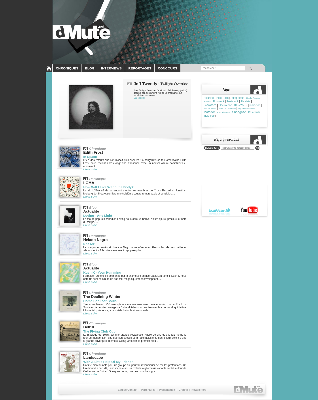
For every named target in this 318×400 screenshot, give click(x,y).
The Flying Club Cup (99, 331)
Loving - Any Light (97, 215)
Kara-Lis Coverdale (227, 109)
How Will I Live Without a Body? (108, 187)
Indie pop (209, 115)
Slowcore (210, 105)
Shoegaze (239, 112)
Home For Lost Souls (100, 301)
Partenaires (148, 389)
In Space (90, 157)
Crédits (183, 389)
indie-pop (255, 105)
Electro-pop (225, 105)
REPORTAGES (139, 68)
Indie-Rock (222, 97)
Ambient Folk (210, 108)
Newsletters (198, 389)
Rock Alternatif (223, 112)
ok (257, 148)
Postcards (254, 112)
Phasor (89, 244)
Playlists (245, 101)
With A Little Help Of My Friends (108, 362)
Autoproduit (237, 97)
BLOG (90, 68)
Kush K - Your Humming (102, 272)
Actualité (209, 97)
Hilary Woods (240, 105)
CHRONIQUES (67, 68)
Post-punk (232, 101)
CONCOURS (167, 68)
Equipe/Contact (127, 389)
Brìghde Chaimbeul (246, 109)
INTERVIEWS (111, 68)
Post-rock (218, 101)
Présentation (167, 389)
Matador (209, 112)
